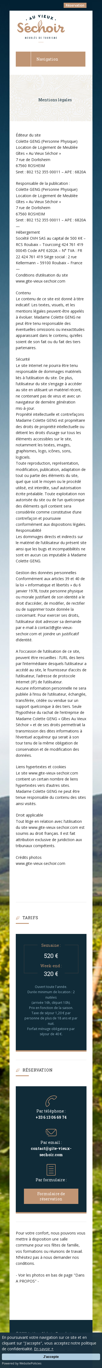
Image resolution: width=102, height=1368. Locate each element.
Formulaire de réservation (51, 1196)
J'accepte (51, 1357)
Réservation (75, 5)
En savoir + (44, 1348)
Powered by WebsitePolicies (21, 1363)
